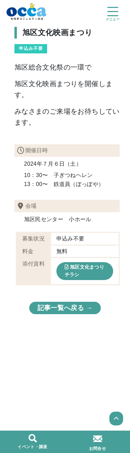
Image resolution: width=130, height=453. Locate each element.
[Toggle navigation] (112, 11)
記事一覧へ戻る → (65, 307)
